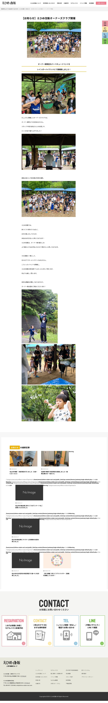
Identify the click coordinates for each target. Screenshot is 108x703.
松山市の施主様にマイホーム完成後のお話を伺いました (25, 542)
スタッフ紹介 (69, 679)
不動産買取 (69, 685)
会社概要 (91, 3)
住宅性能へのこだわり (49, 3)
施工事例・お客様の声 (57, 676)
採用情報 (68, 682)
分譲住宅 (66, 3)
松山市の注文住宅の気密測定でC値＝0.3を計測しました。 (25, 576)
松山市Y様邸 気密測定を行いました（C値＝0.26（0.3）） (23, 473)
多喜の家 (59, 3)
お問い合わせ (101, 3)
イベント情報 (83, 3)
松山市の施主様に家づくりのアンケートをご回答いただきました (28, 507)
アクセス (23, 678)
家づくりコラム (86, 672)
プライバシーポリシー (87, 679)
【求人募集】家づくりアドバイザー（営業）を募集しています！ (55, 576)
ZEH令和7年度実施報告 (72, 672)
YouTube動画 (54, 682)
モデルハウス (74, 3)
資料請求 (84, 676)
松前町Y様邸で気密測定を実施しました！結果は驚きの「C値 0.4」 (54, 473)
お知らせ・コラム (55, 685)
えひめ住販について (35, 3)
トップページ (39, 672)
